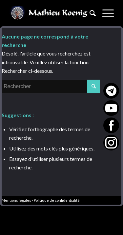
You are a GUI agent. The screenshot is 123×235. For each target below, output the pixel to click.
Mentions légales (16, 200)
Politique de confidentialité (57, 200)
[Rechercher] (89, 13)
